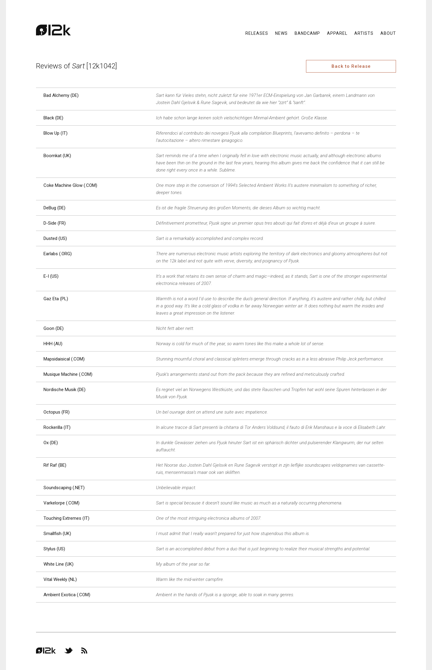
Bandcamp (307, 33)
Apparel (337, 33)
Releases (256, 33)
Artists (364, 33)
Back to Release (351, 66)
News (281, 33)
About (388, 33)
